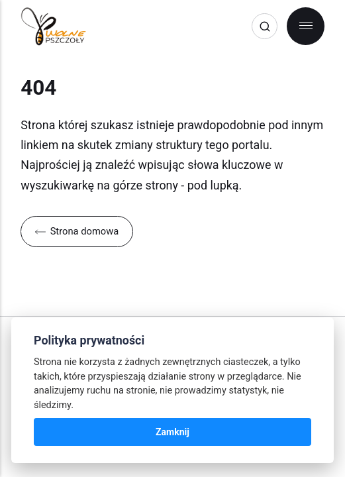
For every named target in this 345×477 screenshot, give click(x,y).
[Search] (264, 26)
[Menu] (305, 26)
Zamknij (172, 432)
